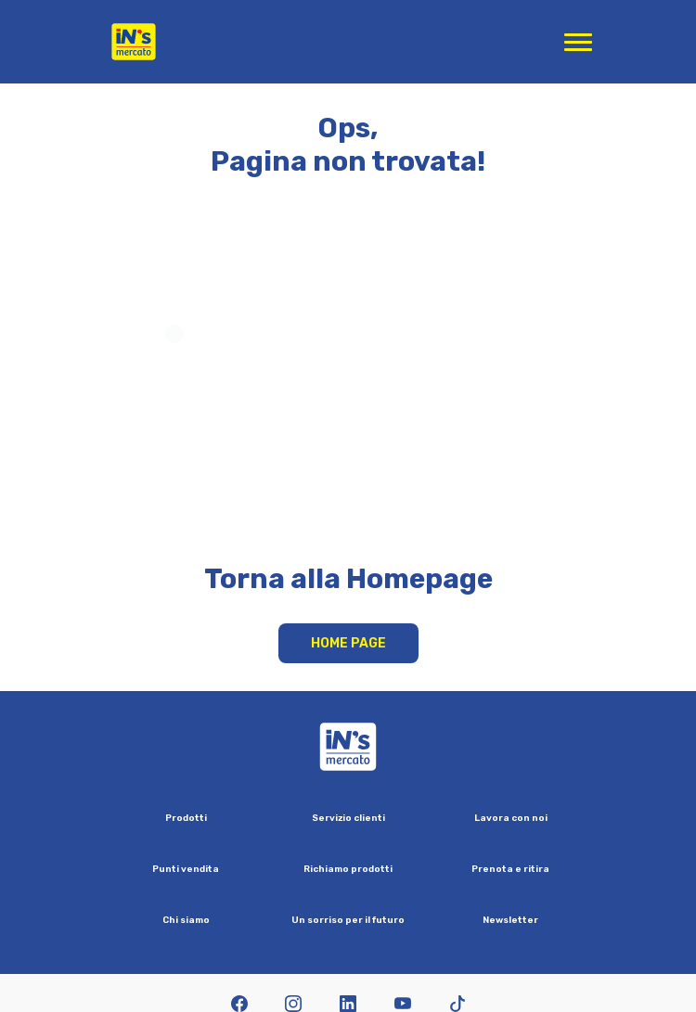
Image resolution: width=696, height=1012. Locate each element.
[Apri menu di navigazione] (578, 42)
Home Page (348, 643)
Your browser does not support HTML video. (348, 386)
